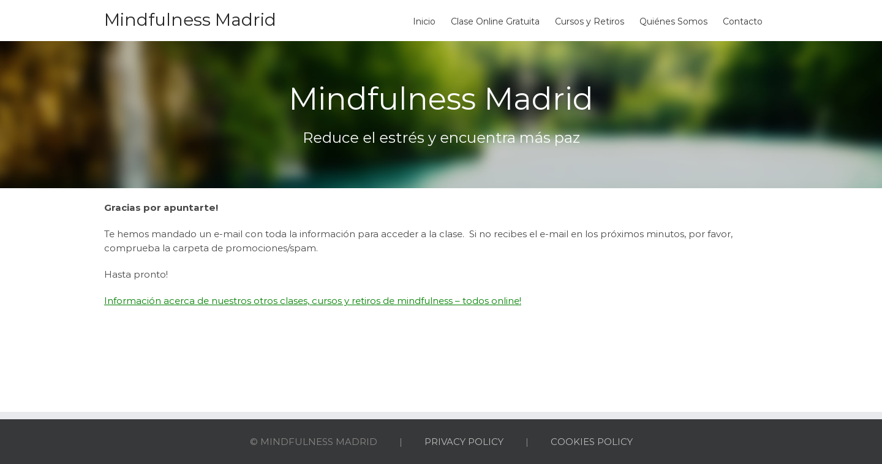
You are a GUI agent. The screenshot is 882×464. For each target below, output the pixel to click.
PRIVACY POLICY (463, 441)
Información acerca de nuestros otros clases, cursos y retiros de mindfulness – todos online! (312, 300)
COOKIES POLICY (592, 441)
